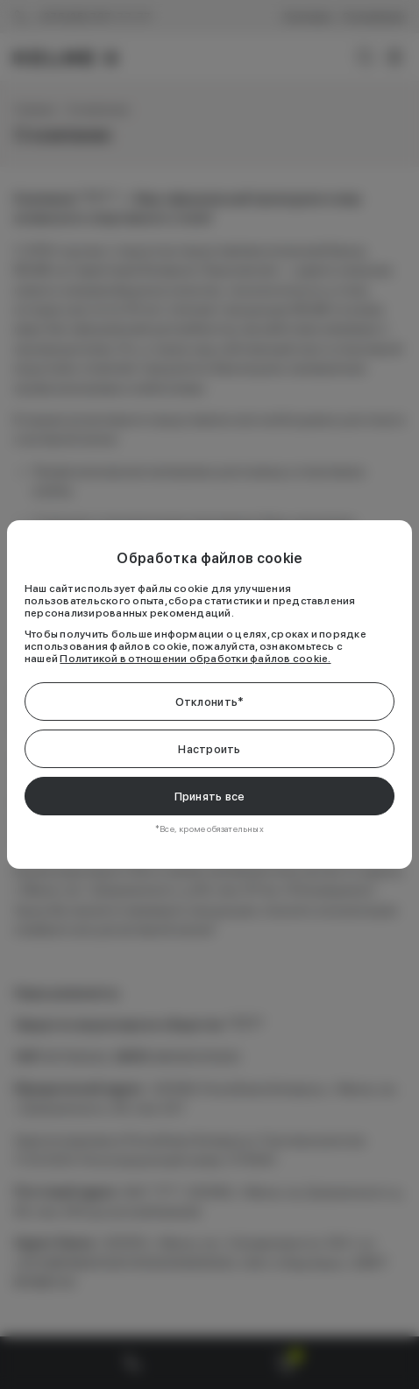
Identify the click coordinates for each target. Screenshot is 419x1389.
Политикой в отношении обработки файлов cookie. (195, 658)
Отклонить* (210, 702)
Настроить (209, 749)
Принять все (209, 796)
